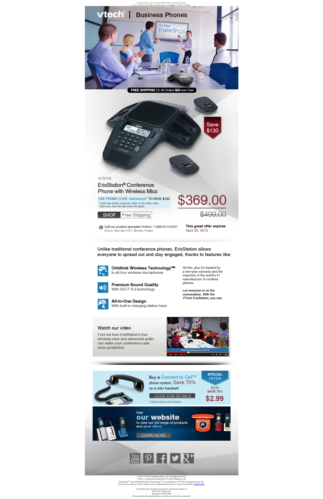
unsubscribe (199, 484)
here (172, 5)
